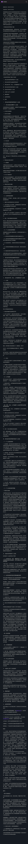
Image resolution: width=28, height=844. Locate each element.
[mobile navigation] (26, 2)
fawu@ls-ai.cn (6, 718)
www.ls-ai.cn (18, 710)
